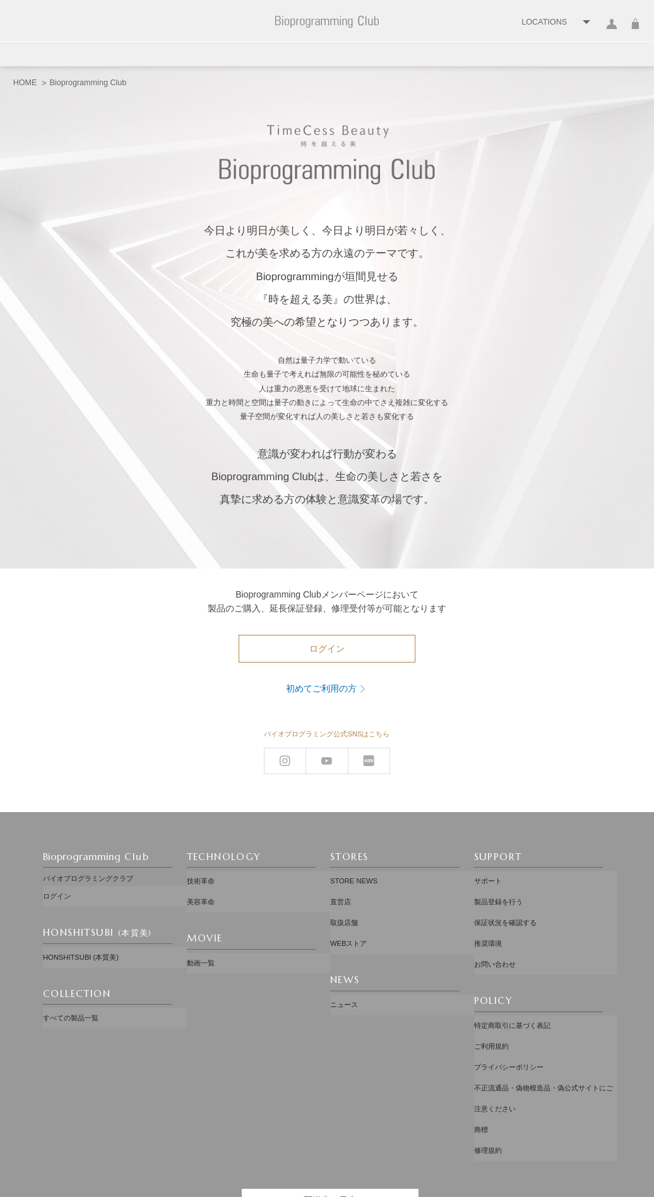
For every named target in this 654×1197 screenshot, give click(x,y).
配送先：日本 (330, 1126)
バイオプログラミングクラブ (88, 878)
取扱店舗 (344, 908)
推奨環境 (488, 922)
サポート (488, 878)
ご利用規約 (491, 1007)
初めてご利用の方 (321, 688)
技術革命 (201, 878)
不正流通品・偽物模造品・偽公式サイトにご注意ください (543, 1043)
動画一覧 (201, 948)
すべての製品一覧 (70, 1003)
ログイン (612, 31)
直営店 (340, 893)
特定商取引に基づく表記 (512, 992)
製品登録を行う (498, 893)
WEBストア (348, 922)
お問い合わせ (495, 937)
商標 (481, 1065)
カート (635, 31)
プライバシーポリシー (509, 1021)
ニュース (344, 977)
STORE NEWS (354, 878)
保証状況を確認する (505, 908)
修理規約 (488, 1079)
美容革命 (201, 893)
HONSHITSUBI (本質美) (81, 948)
